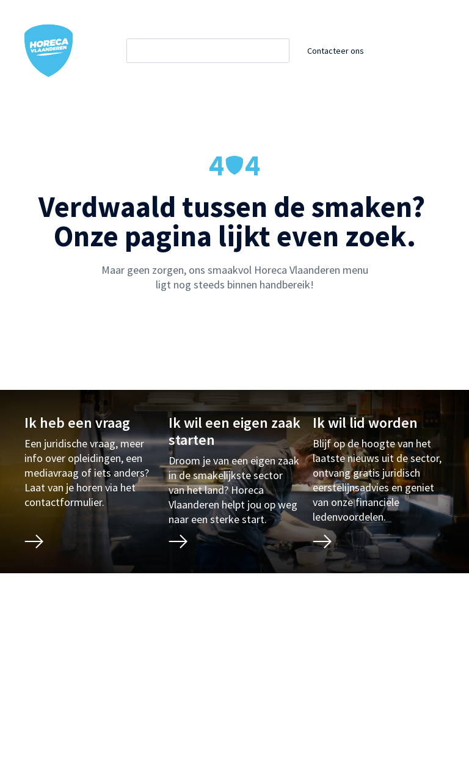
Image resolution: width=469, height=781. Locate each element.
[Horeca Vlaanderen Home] (48, 50)
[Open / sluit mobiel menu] (436, 50)
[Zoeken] (219, 50)
